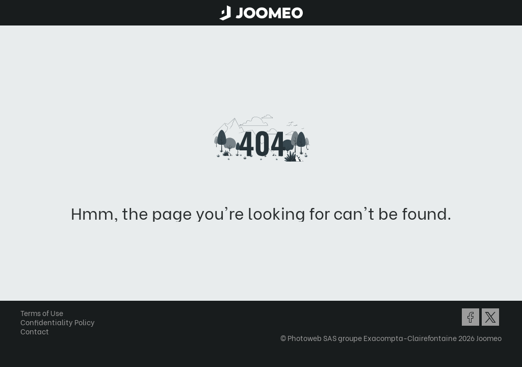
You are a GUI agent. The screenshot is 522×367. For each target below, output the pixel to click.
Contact (34, 331)
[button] (27, 314)
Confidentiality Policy (57, 322)
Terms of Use (41, 312)
